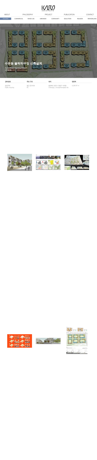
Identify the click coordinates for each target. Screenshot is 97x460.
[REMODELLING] (92, 19)
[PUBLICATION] (69, 14)
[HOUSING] (5, 19)
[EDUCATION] (67, 19)
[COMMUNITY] (55, 19)
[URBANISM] (43, 19)
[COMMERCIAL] (18, 19)
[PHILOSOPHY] (28, 14)
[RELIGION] (80, 19)
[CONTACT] (90, 14)
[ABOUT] (7, 14)
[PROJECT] (48, 14)
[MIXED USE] (31, 19)
